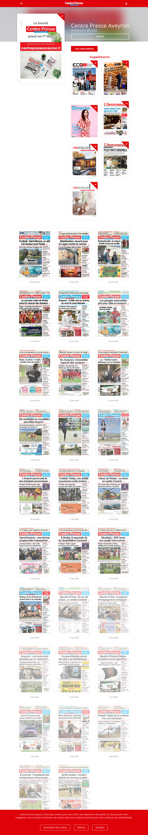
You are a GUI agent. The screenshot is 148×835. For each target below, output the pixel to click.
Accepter (100, 827)
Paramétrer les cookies (55, 827)
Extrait (100, 36)
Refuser (81, 827)
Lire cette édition (84, 48)
